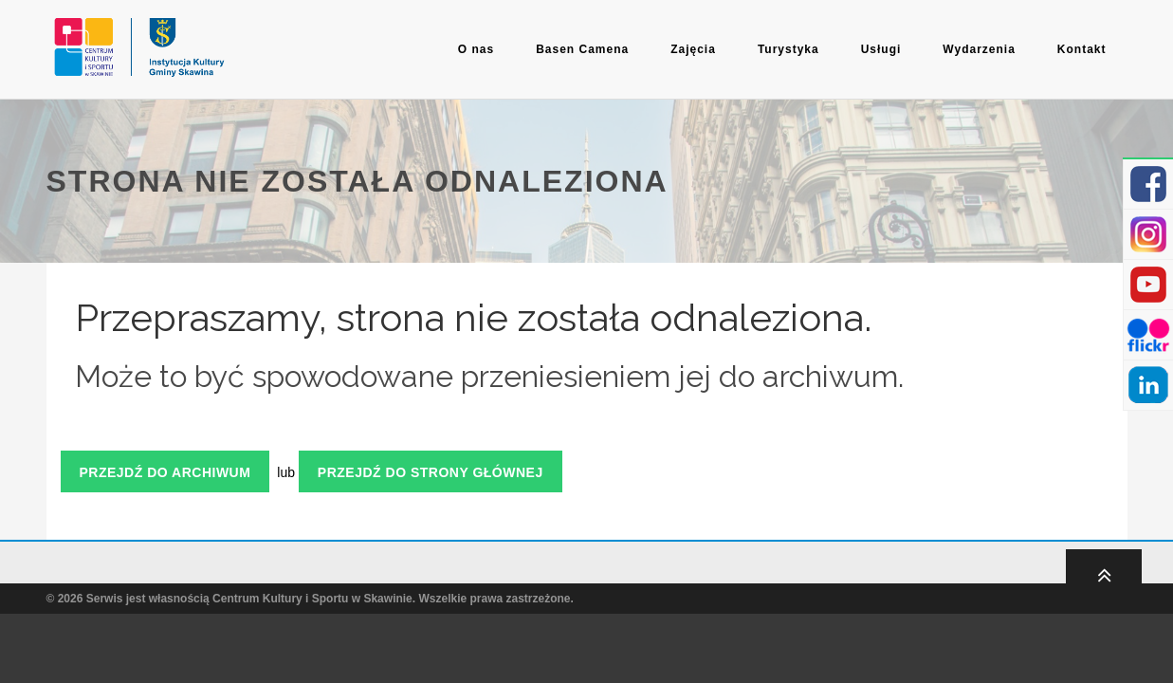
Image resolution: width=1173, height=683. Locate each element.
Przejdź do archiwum (165, 472)
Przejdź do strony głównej (430, 472)
